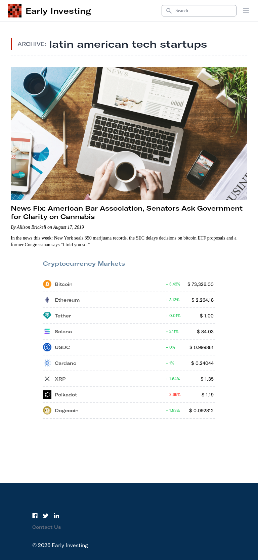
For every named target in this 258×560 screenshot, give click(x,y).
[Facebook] (35, 515)
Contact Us (46, 527)
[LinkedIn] (56, 515)
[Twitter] (45, 515)
